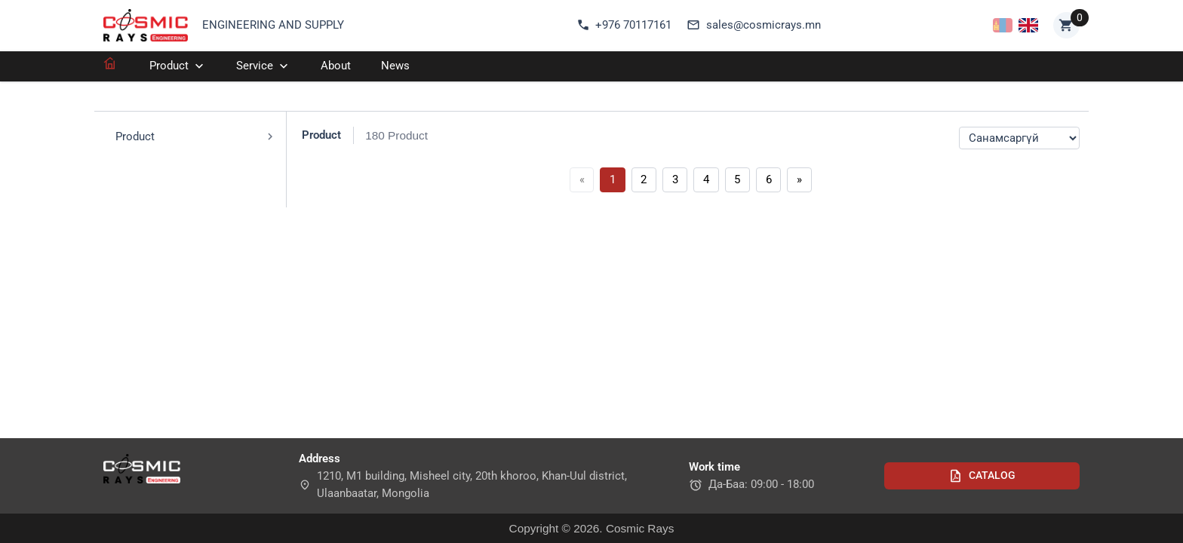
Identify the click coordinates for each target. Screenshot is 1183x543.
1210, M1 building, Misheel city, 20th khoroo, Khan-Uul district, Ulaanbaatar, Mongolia (463, 484)
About (336, 65)
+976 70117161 (624, 25)
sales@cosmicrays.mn (754, 25)
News (395, 65)
